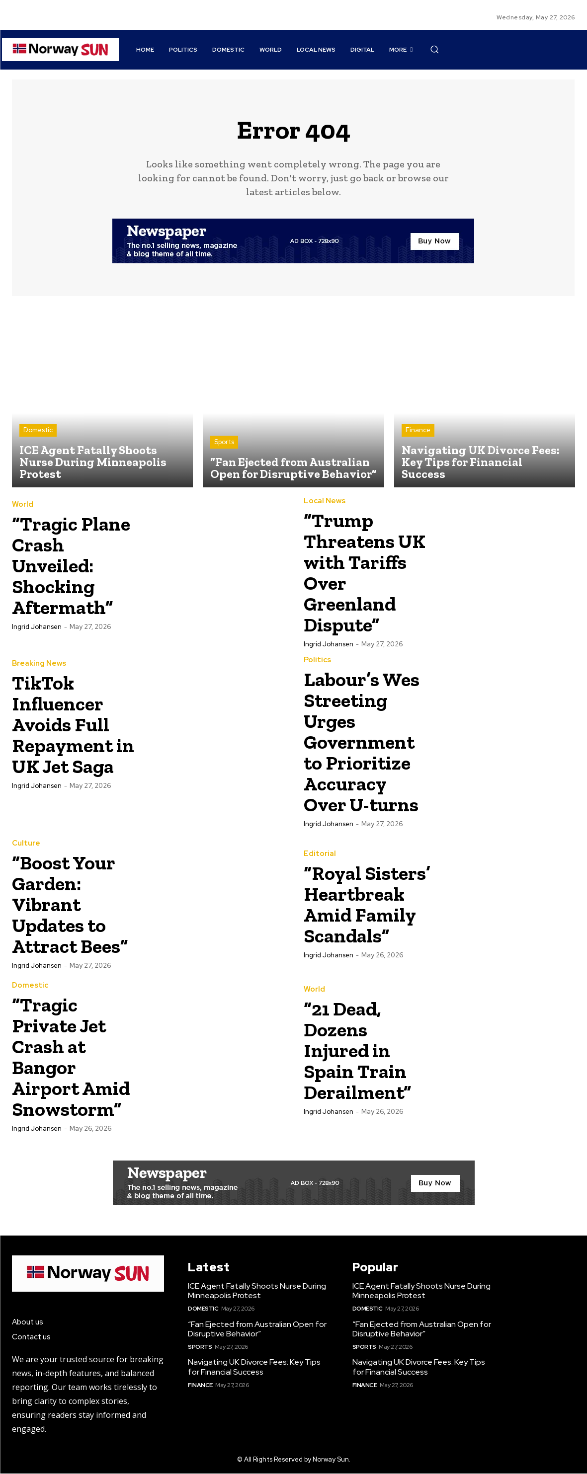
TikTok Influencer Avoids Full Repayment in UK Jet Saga (65, 731)
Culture (26, 844)
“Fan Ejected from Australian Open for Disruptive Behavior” (257, 1329)
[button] (434, 49)
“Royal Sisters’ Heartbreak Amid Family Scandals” (363, 905)
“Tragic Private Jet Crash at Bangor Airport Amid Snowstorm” (74, 1057)
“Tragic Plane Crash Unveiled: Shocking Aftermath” (74, 566)
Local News (324, 501)
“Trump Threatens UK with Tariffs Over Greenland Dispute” (359, 572)
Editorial (320, 844)
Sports (224, 443)
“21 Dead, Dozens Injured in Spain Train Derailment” (361, 1050)
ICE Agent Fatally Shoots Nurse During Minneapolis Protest (257, 1291)
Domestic (38, 431)
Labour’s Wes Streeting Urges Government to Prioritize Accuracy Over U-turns (364, 742)
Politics (317, 660)
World (22, 505)
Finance (418, 431)
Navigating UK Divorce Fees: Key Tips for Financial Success (254, 1368)
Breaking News (39, 660)
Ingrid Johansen (37, 627)
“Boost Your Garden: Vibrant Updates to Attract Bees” (74, 905)
